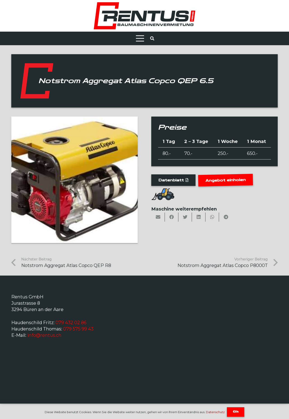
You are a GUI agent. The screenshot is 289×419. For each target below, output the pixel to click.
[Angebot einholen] (225, 180)
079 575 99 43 (78, 329)
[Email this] (158, 217)
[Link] (144, 15)
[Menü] (140, 38)
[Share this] (171, 217)
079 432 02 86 (71, 322)
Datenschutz (215, 412)
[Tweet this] (185, 217)
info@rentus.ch (44, 335)
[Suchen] (152, 38)
